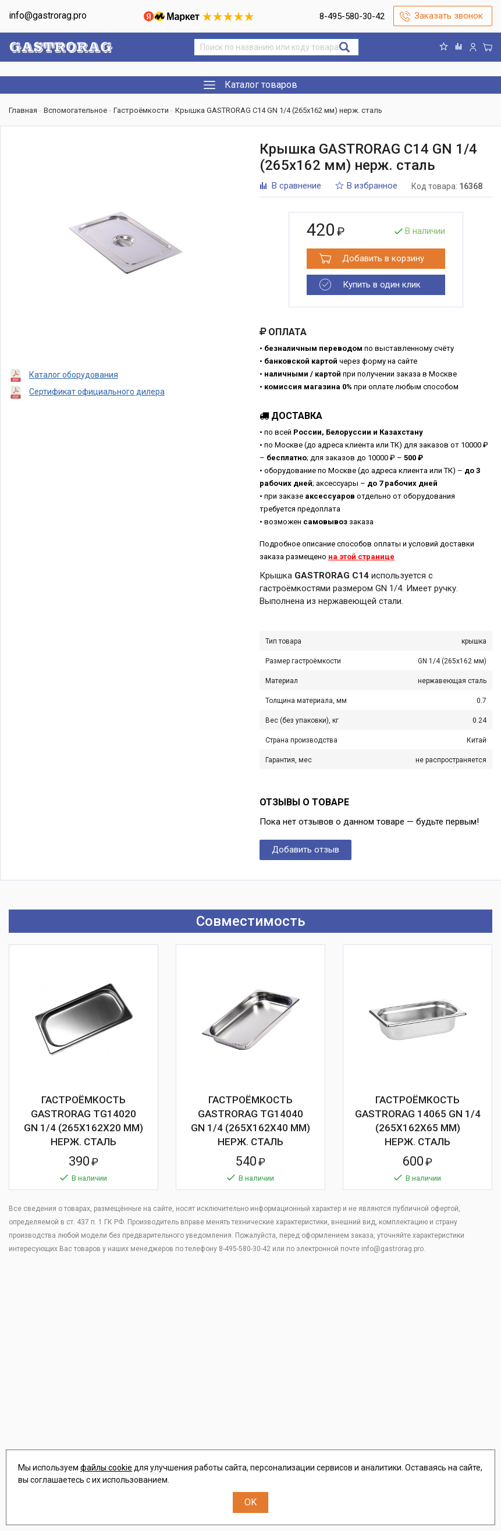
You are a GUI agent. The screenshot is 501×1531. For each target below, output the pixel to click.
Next (483, 921)
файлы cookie (106, 1467)
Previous (463, 921)
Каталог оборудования (73, 374)
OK (250, 1502)
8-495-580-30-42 (352, 16)
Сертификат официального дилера (97, 391)
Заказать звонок (448, 15)
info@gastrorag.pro (48, 15)
